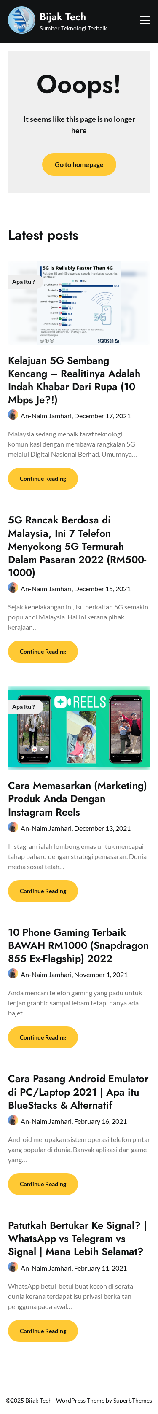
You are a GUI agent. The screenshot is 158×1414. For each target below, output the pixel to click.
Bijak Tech (63, 16)
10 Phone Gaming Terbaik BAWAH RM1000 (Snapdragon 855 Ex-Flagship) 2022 (78, 945)
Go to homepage (79, 164)
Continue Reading (43, 478)
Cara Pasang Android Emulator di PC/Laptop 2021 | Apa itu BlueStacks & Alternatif (78, 1091)
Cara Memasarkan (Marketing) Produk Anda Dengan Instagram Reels (77, 798)
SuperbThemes (132, 1400)
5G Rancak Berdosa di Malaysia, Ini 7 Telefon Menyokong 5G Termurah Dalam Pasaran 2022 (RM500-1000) (77, 546)
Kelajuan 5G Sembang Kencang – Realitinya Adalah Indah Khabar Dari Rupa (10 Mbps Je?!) (74, 380)
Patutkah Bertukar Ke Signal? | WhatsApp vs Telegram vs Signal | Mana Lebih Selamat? (77, 1238)
